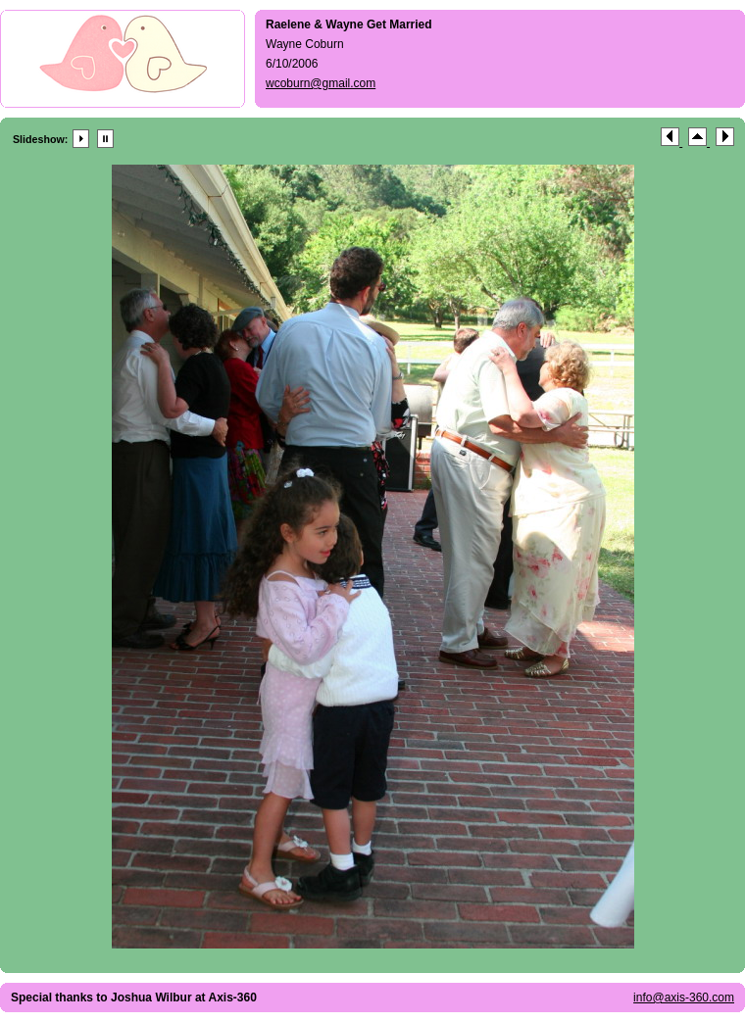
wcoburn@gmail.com (320, 83)
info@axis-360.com (683, 997)
